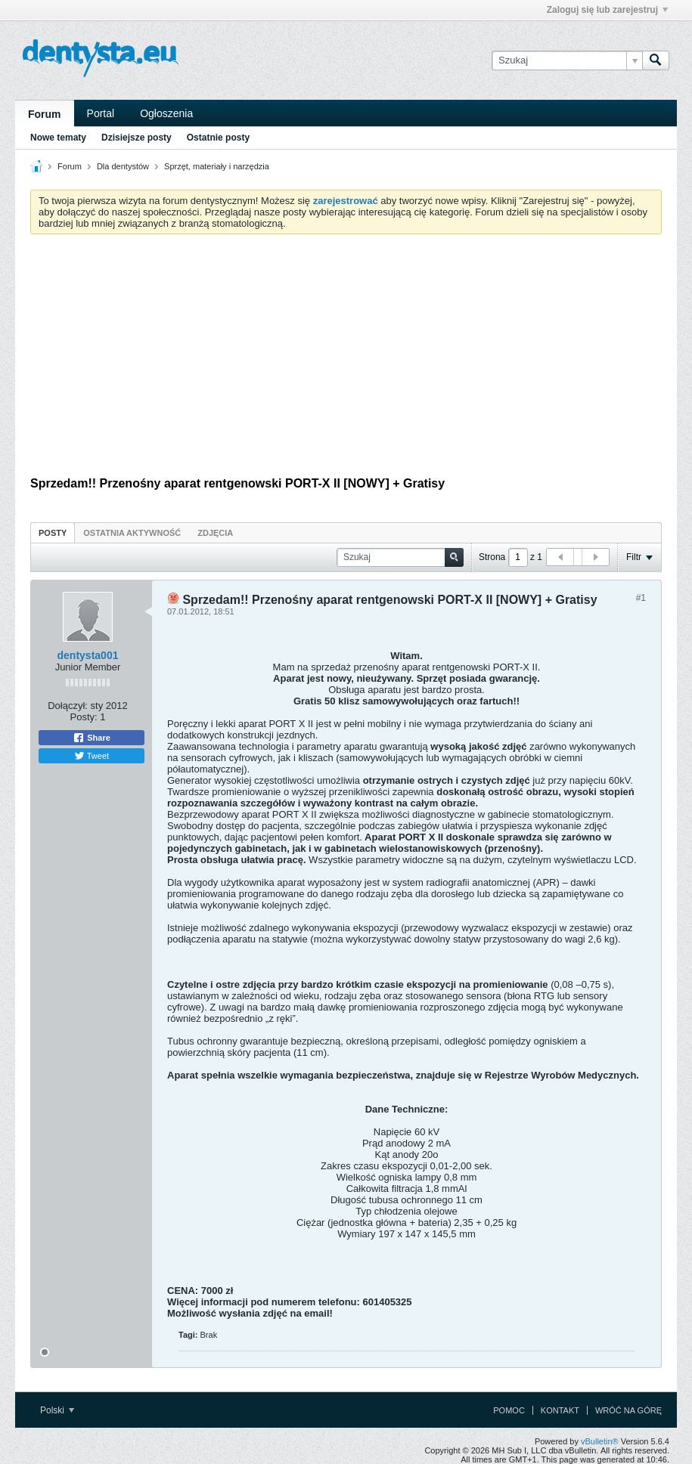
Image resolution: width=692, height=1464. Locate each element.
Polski (57, 1410)
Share (91, 738)
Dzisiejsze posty (136, 137)
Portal (101, 113)
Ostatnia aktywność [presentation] (132, 532)
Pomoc (509, 1410)
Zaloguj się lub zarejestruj (607, 10)
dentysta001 (88, 655)
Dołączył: (68, 705)
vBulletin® (600, 1441)
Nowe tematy (58, 137)
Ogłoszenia (166, 113)
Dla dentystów (123, 166)
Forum (44, 114)
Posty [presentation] (53, 532)
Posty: (84, 717)
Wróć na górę (628, 1410)
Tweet (91, 756)
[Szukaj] (567, 60)
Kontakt (560, 1410)
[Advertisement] (346, 359)
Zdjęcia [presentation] (215, 532)
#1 (641, 598)
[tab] (52, 532)
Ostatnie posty (218, 137)
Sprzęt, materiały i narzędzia (216, 166)
